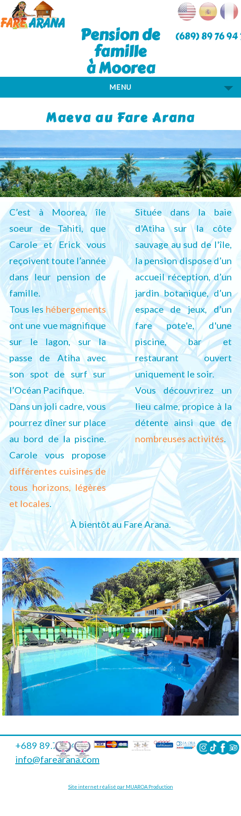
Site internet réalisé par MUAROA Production (120, 787)
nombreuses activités (179, 438)
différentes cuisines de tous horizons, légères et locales (57, 487)
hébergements (76, 309)
